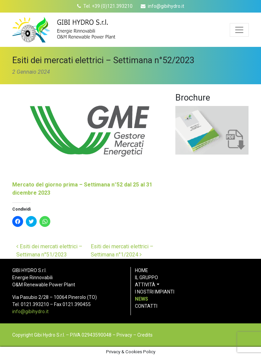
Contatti (146, 306)
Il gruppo (146, 277)
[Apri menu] (239, 30)
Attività (145, 284)
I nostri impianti (154, 291)
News (141, 299)
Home (141, 270)
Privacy (124, 335)
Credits (145, 335)
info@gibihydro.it (166, 6)
